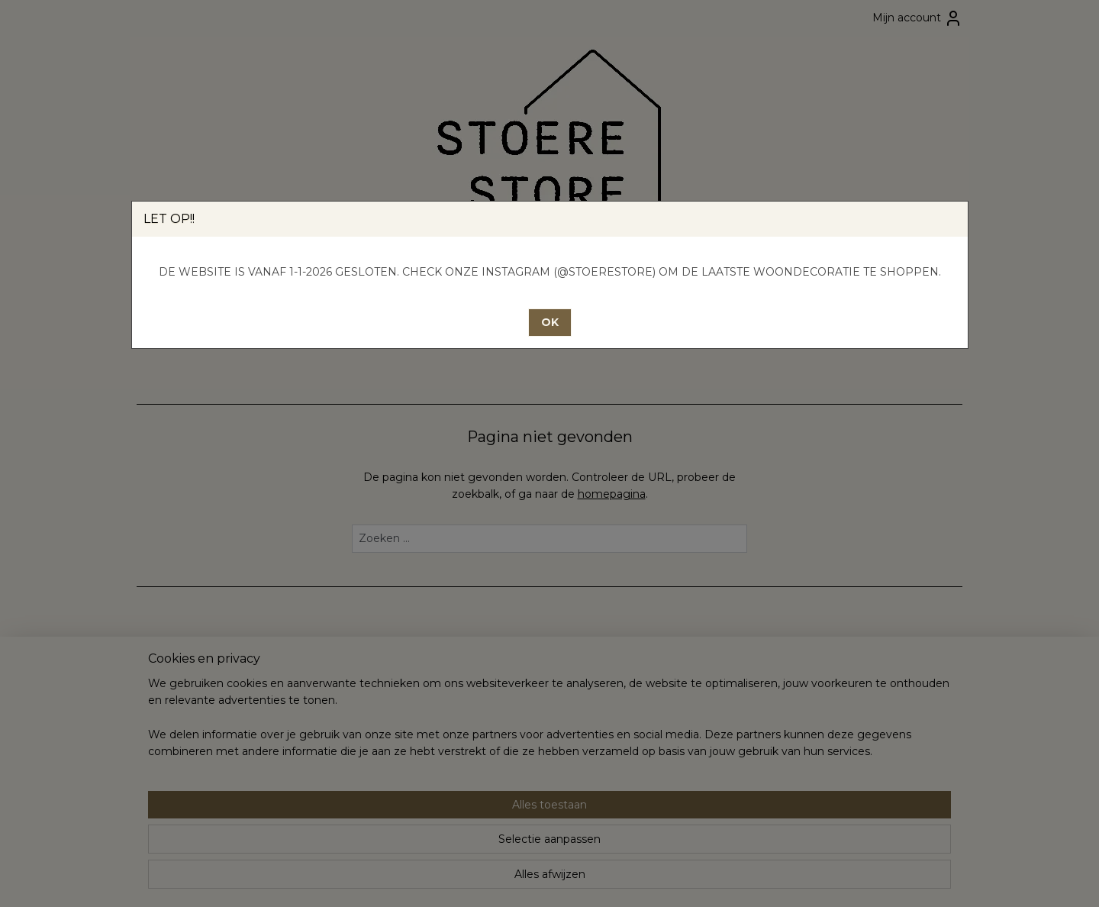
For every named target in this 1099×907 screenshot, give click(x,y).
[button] (550, 322)
